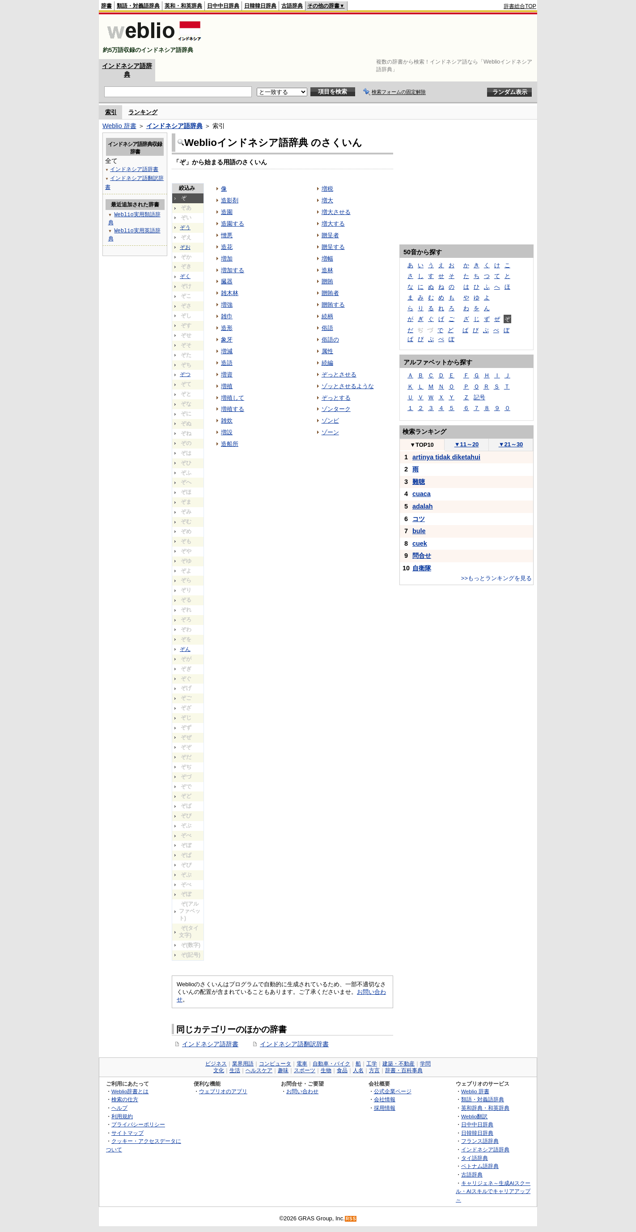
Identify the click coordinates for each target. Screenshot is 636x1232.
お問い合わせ (302, 1091)
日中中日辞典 (223, 6)
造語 (227, 362)
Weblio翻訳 (474, 1116)
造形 (227, 328)
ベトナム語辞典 (480, 1166)
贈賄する (333, 304)
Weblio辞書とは (129, 1091)
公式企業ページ (392, 1091)
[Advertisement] (373, 37)
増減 (227, 351)
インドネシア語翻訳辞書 (294, 1044)
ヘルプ (119, 1108)
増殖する (232, 409)
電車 (302, 1063)
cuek (419, 543)
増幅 (327, 258)
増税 (327, 188)
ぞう (185, 227)
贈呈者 (330, 235)
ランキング (142, 112)
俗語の (330, 339)
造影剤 (229, 200)
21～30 (511, 444)
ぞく (185, 276)
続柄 (327, 316)
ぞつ (185, 374)
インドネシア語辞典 (174, 125)
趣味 (283, 1070)
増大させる (336, 212)
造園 (227, 212)
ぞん (185, 649)
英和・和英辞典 (183, 6)
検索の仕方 (124, 1099)
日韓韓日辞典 (260, 6)
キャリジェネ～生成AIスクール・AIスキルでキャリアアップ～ (493, 1191)
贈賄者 (330, 293)
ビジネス (216, 1063)
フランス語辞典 (480, 1141)
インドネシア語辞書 (210, 1044)
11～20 (466, 444)
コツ (418, 518)
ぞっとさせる (339, 374)
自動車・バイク (331, 1063)
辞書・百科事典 (404, 1070)
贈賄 (327, 281)
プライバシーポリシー (138, 1124)
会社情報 (384, 1099)
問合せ (421, 555)
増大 (327, 200)
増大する (333, 223)
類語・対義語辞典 (138, 6)
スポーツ (304, 1070)
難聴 (418, 481)
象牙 (227, 339)
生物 (326, 1070)
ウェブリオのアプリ (223, 1091)
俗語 (327, 328)
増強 (227, 304)
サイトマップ (127, 1133)
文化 (218, 1070)
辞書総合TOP (520, 6)
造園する (232, 223)
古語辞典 (292, 6)
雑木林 (229, 293)
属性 (327, 351)
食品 (342, 1070)
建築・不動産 (398, 1063)
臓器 (227, 281)
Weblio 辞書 (119, 125)
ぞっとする (336, 397)
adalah (422, 506)
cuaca (421, 493)
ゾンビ (330, 420)
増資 (227, 374)
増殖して (232, 397)
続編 (327, 362)
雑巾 (227, 316)
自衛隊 (421, 568)
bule (419, 531)
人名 (358, 1070)
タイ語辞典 (474, 1158)
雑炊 (227, 420)
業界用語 (243, 1063)
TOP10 (422, 444)
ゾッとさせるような (348, 386)
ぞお (185, 247)
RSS (351, 1218)
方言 (374, 1070)
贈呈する (333, 247)
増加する (232, 270)
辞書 (106, 6)
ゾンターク (336, 409)
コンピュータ (275, 1063)
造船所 (229, 444)
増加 (227, 258)
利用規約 (122, 1116)
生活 (234, 1070)
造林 (327, 270)
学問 (425, 1063)
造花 (227, 247)
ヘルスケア (259, 1070)
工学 (371, 1063)
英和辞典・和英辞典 (485, 1108)
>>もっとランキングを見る (496, 578)
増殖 (227, 386)
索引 (111, 112)
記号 (479, 397)
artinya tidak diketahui (446, 457)
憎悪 (227, 235)
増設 (227, 432)
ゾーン (330, 432)
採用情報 (384, 1108)
